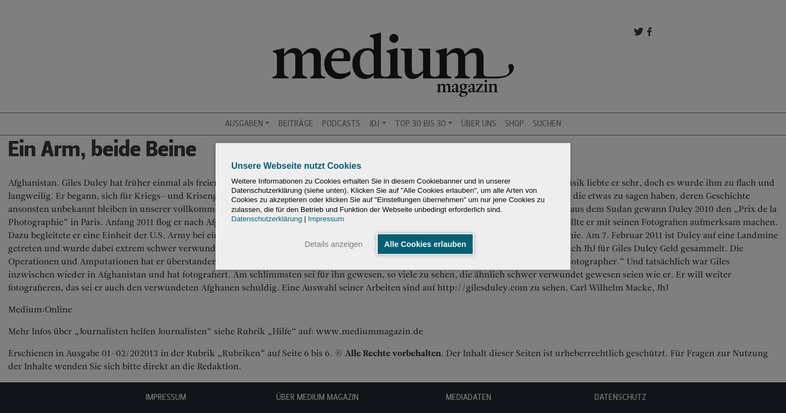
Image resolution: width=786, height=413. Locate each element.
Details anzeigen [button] (333, 244)
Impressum (326, 219)
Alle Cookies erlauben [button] (425, 244)
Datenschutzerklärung (266, 219)
